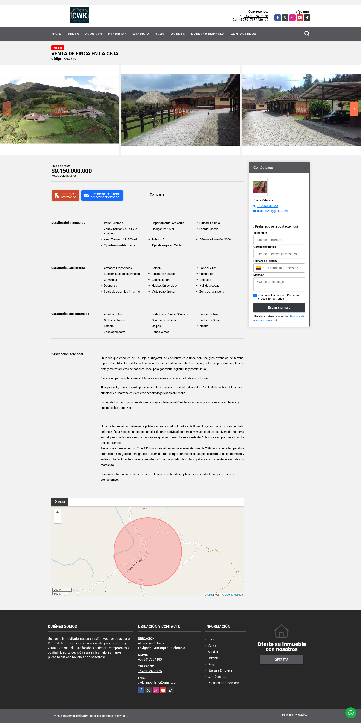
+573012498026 (256, 16)
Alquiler (93, 34)
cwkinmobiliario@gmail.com (158, 682)
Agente (178, 34)
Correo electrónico (265, 247)
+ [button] (57, 512)
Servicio (141, 34)
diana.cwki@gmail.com (272, 211)
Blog (160, 34)
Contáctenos (243, 34)
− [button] (57, 519)
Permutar (117, 34)
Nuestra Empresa (207, 34)
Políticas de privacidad (224, 683)
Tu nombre (260, 233)
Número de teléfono (266, 261)
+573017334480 (251, 19)
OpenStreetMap (234, 594)
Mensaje (259, 275)
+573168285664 (267, 206)
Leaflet (209, 594)
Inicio (56, 34)
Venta (73, 34)
